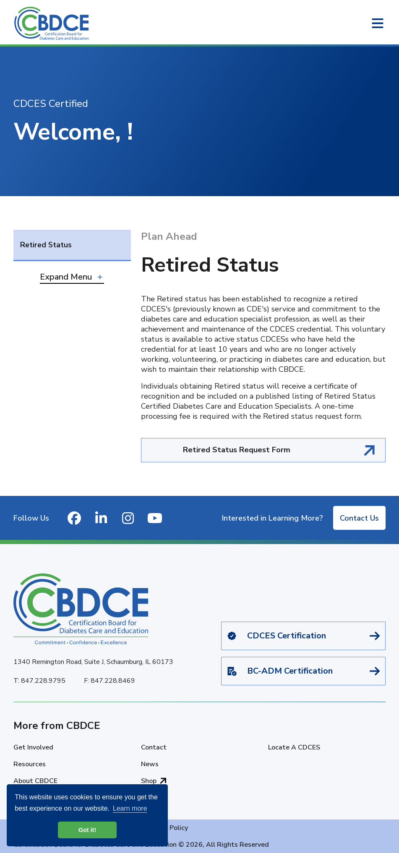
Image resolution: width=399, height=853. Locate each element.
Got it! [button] (87, 830)
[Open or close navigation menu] (378, 23)
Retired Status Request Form (236, 450)
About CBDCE (35, 781)
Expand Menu (66, 277)
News (150, 764)
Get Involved (33, 747)
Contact (154, 747)
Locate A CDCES (294, 747)
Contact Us (359, 518)
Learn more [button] (130, 808)
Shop (148, 781)
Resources (29, 764)
